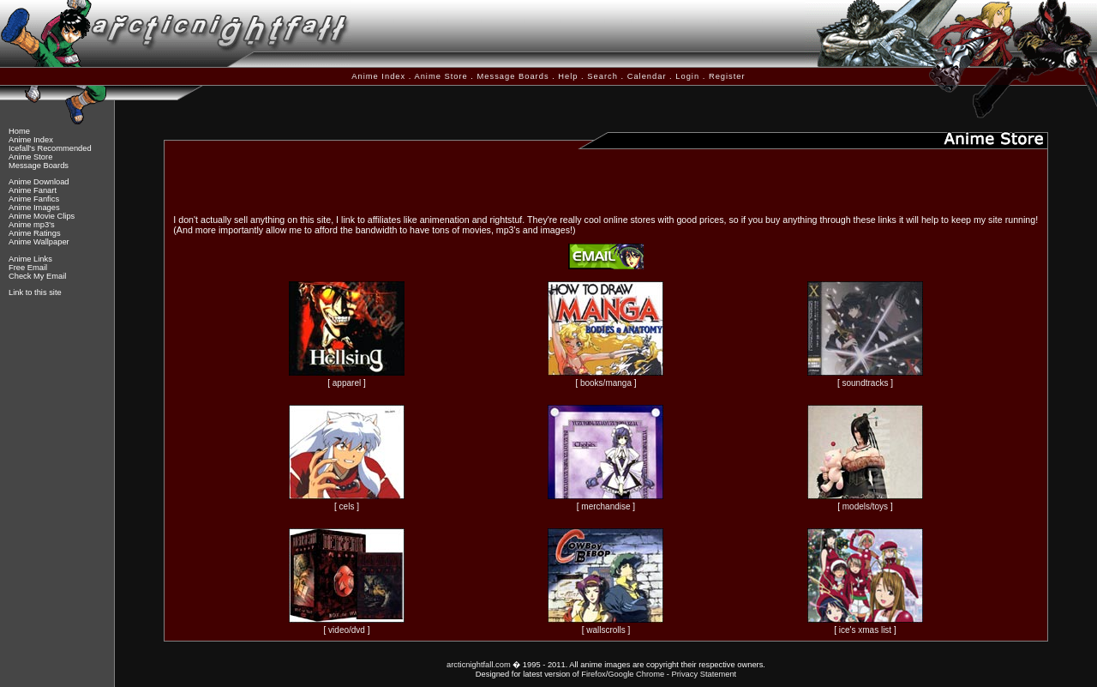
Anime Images (34, 207)
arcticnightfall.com (479, 664)
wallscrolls (606, 630)
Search (602, 76)
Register (727, 76)
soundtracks (865, 383)
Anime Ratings (35, 233)
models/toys (865, 506)
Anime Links (30, 259)
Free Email (28, 267)
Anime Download (39, 182)
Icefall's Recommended (50, 148)
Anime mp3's (32, 224)
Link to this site (35, 292)
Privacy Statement (703, 674)
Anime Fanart (33, 190)
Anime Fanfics (34, 199)
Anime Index (378, 76)
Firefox (593, 674)
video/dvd (346, 630)
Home (19, 131)
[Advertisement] (605, 179)
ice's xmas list (865, 630)
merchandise (605, 506)
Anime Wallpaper (39, 242)
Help (568, 76)
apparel (347, 383)
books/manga (606, 383)
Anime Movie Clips (42, 216)
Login (687, 76)
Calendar (647, 76)
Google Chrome (636, 674)
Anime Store (440, 76)
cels (347, 506)
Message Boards (513, 76)
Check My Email (37, 276)
